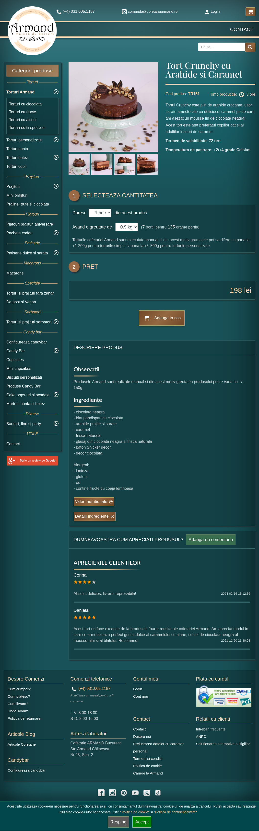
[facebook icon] (101, 792)
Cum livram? (18, 704)
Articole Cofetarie (22, 744)
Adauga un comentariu (210, 539)
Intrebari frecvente (211, 729)
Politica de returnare (24, 718)
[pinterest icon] (124, 792)
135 (171, 227)
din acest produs (129, 212)
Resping (118, 822)
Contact (241, 29)
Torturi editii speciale (27, 127)
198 (236, 290)
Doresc (80, 212)
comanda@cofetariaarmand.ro (150, 11)
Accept (142, 822)
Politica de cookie (147, 766)
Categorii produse (32, 70)
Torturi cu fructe (22, 112)
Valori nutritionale (91, 502)
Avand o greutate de (92, 227)
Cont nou (140, 696)
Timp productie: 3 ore (232, 94)
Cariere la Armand (148, 773)
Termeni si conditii (147, 758)
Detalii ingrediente (92, 516)
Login (212, 11)
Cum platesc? (19, 696)
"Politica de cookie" (134, 812)
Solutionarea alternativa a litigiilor (223, 744)
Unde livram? (18, 711)
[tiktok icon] (158, 792)
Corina (80, 575)
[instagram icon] (112, 792)
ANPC (201, 736)
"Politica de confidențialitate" (175, 812)
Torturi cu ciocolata (25, 104)
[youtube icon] (135, 792)
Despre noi (142, 736)
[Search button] (250, 47)
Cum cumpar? (19, 689)
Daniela (81, 610)
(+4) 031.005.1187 (91, 688)
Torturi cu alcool (22, 120)
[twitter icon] (146, 792)
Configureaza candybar (26, 342)
